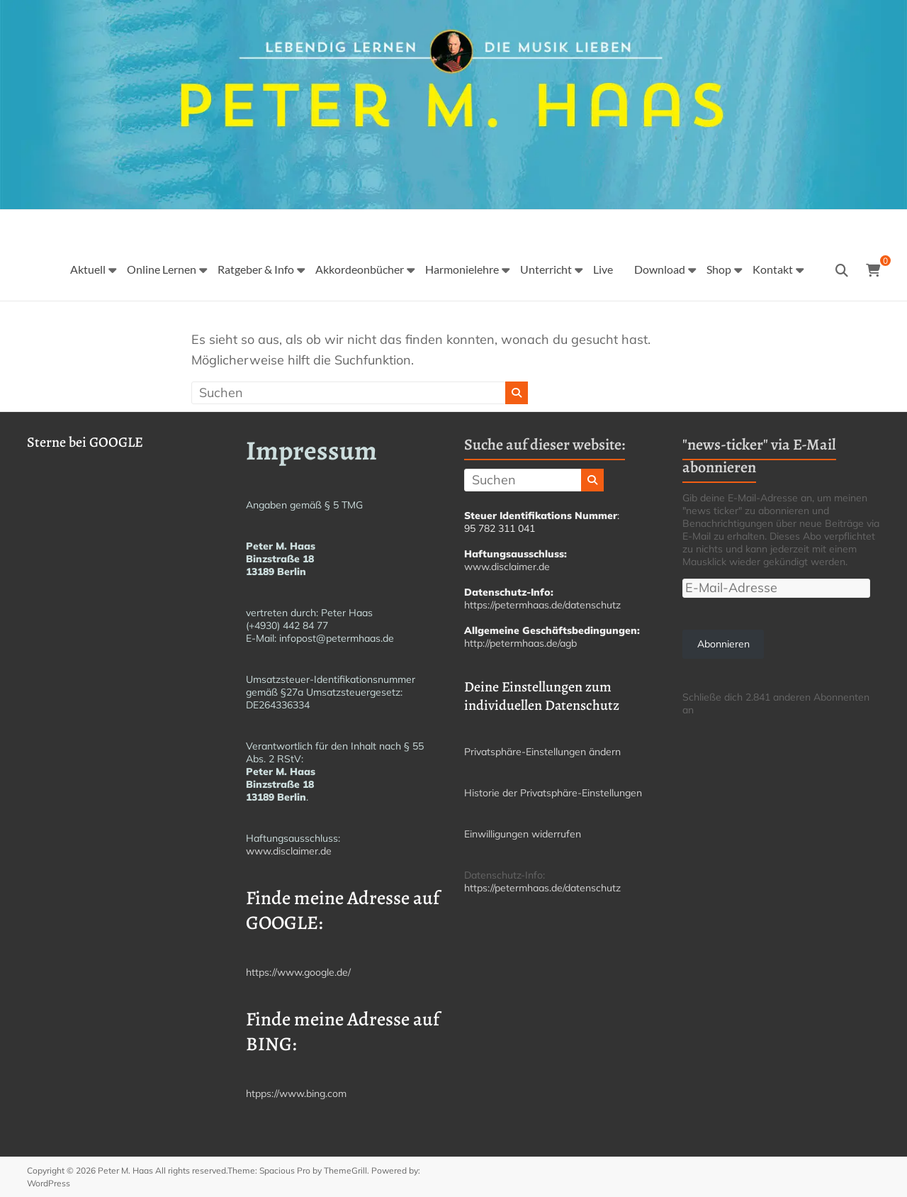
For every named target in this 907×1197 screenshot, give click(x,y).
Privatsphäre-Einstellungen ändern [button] (542, 751)
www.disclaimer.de (289, 851)
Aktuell (88, 269)
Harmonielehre (462, 269)
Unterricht (546, 269)
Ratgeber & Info (256, 269)
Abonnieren (723, 644)
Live (603, 269)
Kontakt (773, 269)
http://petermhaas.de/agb (520, 643)
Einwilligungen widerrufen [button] (522, 834)
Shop (718, 269)
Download (659, 269)
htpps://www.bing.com (296, 1093)
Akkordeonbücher (359, 269)
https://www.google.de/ (298, 972)
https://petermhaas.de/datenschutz (542, 604)
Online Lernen (161, 269)
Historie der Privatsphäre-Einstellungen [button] (553, 792)
